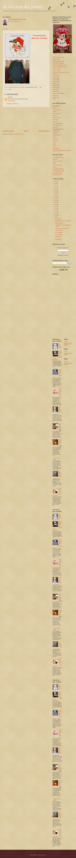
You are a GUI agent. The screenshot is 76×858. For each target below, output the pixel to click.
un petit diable (56, 148)
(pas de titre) (60, 425)
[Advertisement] (26, 118)
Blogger (44, 855)
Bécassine (55, 107)
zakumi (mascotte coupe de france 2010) (61, 150)
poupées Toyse (56, 83)
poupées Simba (56, 79)
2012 (55, 204)
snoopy (54, 142)
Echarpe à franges (59, 223)
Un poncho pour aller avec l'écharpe (63, 220)
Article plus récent (8, 131)
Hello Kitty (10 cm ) (57, 117)
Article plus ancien (44, 131)
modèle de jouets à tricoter (58, 57)
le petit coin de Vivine (57, 174)
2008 (55, 213)
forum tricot (55, 159)
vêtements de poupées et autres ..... (60, 65)
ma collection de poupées (58, 63)
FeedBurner (65, 255)
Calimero (55, 111)
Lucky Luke (55, 121)
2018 (55, 192)
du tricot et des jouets (22, 6)
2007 (55, 215)
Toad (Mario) (55, 133)
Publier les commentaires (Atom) (16, 134)
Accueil (26, 131)
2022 (55, 183)
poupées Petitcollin (57, 70)
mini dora (55, 137)
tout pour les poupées (57, 161)
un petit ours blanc (60, 345)
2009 (55, 211)
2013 (55, 202)
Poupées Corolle (56, 68)
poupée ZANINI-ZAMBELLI (58, 93)
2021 (55, 185)
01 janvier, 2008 (11, 100)
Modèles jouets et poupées (58, 61)
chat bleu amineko (57, 135)
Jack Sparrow (56, 119)
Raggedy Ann (55, 127)
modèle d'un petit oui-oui (60, 442)
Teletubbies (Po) (56, 131)
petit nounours (56, 140)
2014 (55, 200)
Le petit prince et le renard (60, 474)
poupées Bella (56, 97)
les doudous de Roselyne (58, 168)
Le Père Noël (58, 236)
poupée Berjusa (56, 85)
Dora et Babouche (57, 113)
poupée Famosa (56, 75)
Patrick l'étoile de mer (57, 125)
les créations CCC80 (57, 172)
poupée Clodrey (56, 81)
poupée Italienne (56, 87)
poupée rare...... (56, 95)
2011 (55, 206)
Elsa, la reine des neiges (60, 410)
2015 (55, 198)
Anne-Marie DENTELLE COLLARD (18, 19)
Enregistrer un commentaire (12, 103)
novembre (57, 239)
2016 (55, 196)
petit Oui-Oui (55, 138)
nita (9, 97)
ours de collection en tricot (58, 170)
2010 (55, 208)
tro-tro (54, 146)
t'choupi (54, 144)
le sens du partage (57, 165)
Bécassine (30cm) (56, 109)
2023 (55, 181)
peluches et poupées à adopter (59, 66)
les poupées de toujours (58, 157)
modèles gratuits (56, 59)
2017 (55, 194)
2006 (55, 217)
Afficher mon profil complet (14, 21)
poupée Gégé (56, 77)
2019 (55, 189)
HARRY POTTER (59, 230)
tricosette (55, 167)
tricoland (54, 163)
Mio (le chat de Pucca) (57, 123)
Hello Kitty (55, 115)
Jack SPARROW (58, 232)
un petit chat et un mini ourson (61, 228)
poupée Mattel (56, 89)
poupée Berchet (56, 91)
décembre (57, 219)
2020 (55, 187)
